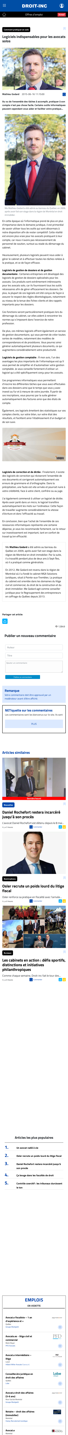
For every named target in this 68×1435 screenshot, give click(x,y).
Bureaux (7, 952)
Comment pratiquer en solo (16, 29)
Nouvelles (8, 804)
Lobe (7, 1383)
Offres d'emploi (34, 14)
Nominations (10, 878)
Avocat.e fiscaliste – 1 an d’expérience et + (19, 1319)
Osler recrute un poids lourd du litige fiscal (39, 1156)
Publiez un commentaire (23, 677)
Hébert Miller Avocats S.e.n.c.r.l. (18, 1364)
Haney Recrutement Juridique (17, 1420)
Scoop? (62, 14)
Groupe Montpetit (12, 1326)
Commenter (37, 826)
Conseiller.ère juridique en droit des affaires (19, 1375)
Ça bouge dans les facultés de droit (35, 1175)
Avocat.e (10, 1430)
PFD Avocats (10, 1345)
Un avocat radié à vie (27, 1148)
